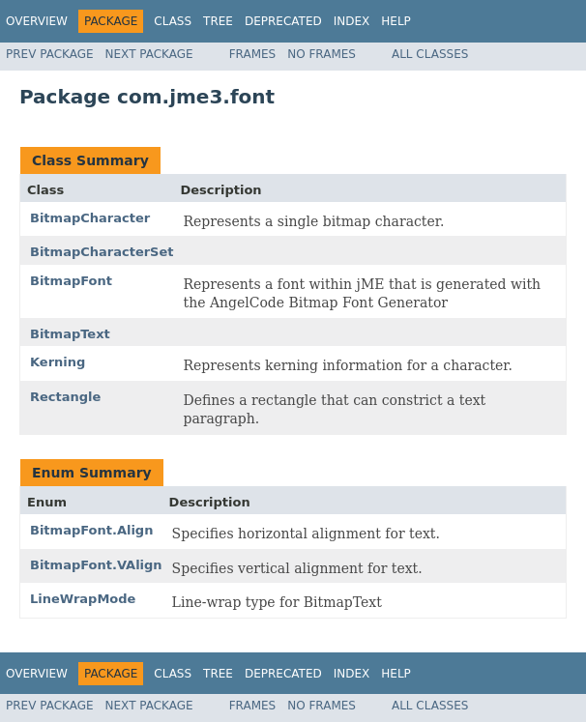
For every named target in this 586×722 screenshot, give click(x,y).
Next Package (149, 54)
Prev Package (50, 54)
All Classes (430, 54)
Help (396, 21)
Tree (218, 21)
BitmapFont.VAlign (96, 565)
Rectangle (65, 397)
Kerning (57, 362)
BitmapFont (71, 281)
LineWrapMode (82, 599)
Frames (253, 54)
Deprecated (283, 21)
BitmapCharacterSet (102, 252)
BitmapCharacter (90, 218)
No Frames (321, 54)
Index (352, 21)
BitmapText (70, 334)
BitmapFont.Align (91, 530)
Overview (37, 21)
